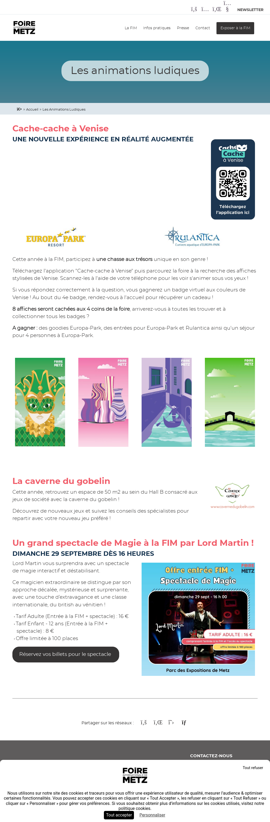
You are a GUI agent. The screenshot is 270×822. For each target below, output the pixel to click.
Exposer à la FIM (235, 28)
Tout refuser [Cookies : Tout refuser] (253, 768)
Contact (202, 28)
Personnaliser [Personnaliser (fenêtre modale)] (152, 815)
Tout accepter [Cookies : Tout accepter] (119, 815)
